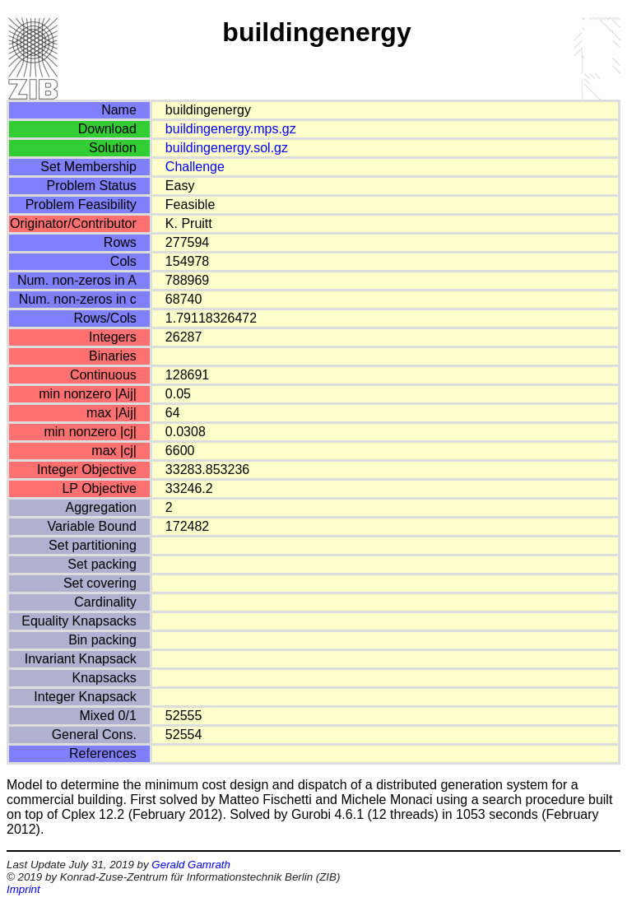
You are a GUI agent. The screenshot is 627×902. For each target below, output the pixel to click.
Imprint (23, 889)
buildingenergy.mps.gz (230, 129)
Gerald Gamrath (190, 864)
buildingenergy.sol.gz (226, 148)
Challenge (195, 167)
